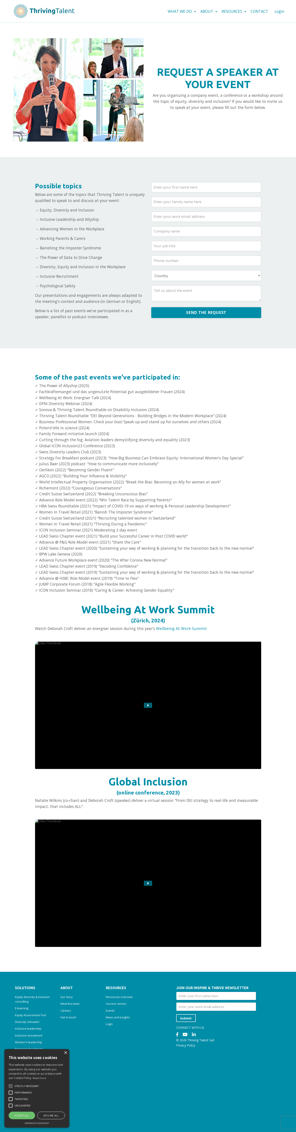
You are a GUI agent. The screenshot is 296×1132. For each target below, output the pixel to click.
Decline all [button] (51, 1115)
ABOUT (205, 11)
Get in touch (68, 1047)
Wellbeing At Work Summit (188, 658)
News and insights (118, 1047)
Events (110, 1040)
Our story (66, 1027)
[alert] (36, 1088)
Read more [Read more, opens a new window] (39, 1078)
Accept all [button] (22, 1115)
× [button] (65, 1052)
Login (279, 11)
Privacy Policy (185, 1076)
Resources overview (119, 1027)
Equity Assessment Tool (30, 1045)
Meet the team (69, 1034)
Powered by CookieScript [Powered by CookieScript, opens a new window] (37, 1123)
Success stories (116, 1034)
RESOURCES (232, 11)
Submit (186, 1048)
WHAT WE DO (177, 11)
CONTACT (258, 11)
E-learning (21, 1038)
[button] (10, 1086)
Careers (65, 1040)
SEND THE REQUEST (206, 316)
